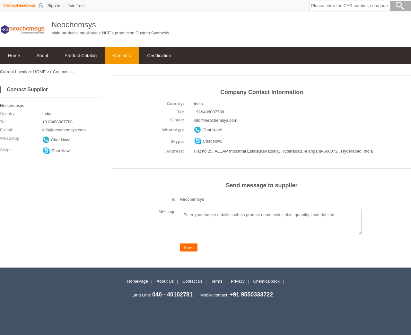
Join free (76, 5)
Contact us (192, 281)
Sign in (54, 5)
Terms (216, 281)
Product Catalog (81, 55)
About (42, 55)
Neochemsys (12, 105)
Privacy (238, 281)
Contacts (122, 55)
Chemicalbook (266, 281)
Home (14, 55)
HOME (39, 71)
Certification (159, 55)
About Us (165, 281)
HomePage (137, 281)
